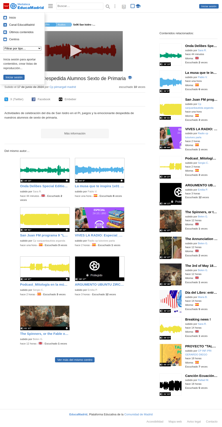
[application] (75, 51)
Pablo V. (92, 191)
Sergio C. (38, 290)
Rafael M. (203, 380)
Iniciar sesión (208, 6)
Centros (14, 39)
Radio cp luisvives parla (101, 240)
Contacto (212, 421)
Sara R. (37, 191)
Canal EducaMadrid (21, 24)
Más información (75, 133)
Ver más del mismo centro (74, 359)
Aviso (194, 421)
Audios (62, 24)
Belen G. (38, 339)
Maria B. (202, 297)
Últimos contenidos (21, 32)
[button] (74, 50)
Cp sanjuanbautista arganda (49, 240)
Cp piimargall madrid (62, 87)
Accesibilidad (154, 421)
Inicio (12, 17)
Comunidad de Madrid (138, 414)
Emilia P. (92, 290)
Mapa (175, 421)
